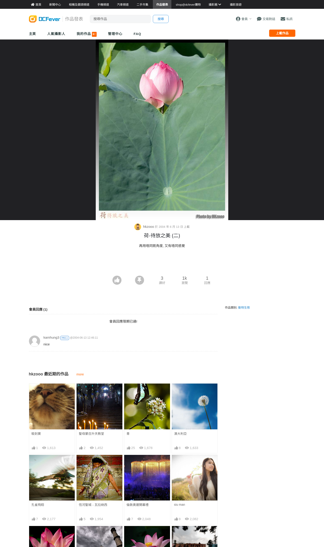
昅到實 (36, 433)
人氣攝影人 (56, 34)
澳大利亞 (180, 433)
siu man (179, 504)
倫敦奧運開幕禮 (137, 505)
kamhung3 (51, 337)
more (80, 374)
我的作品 (87, 34)
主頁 (32, 34)
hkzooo (144, 226)
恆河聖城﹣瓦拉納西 (93, 505)
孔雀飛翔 (37, 505)
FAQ (137, 34)
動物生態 (244, 307)
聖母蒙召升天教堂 (91, 433)
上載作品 (282, 33)
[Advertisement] (162, 263)
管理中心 (115, 34)
